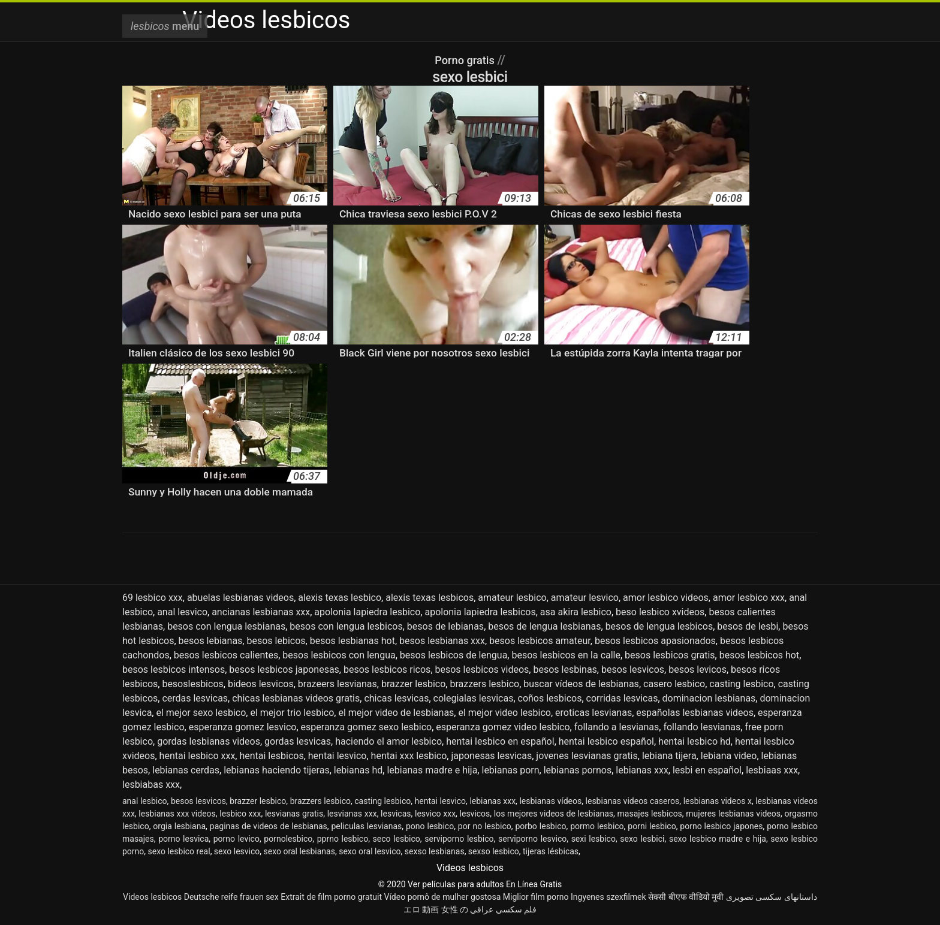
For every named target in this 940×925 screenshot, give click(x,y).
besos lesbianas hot (352, 640)
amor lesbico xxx (749, 597)
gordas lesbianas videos (208, 741)
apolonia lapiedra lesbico (367, 612)
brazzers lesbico (484, 684)
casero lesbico (674, 684)
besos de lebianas (445, 626)
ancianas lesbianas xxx (261, 612)
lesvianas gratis (294, 813)
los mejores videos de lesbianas (553, 813)
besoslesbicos (192, 684)
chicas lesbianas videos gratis (296, 698)
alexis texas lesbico (339, 597)
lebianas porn (510, 770)
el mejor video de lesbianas (396, 712)
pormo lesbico (596, 826)
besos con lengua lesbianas (226, 626)
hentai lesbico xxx (197, 755)
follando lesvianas (701, 727)
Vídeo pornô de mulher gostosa (442, 897)
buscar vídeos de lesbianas (581, 684)
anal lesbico (144, 801)
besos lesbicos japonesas (284, 669)
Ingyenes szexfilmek (608, 897)
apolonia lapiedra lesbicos (479, 612)
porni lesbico (652, 826)
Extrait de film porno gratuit (331, 897)
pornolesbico (288, 839)
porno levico (236, 839)
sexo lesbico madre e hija (717, 839)
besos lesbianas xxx (442, 640)
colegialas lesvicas (473, 698)
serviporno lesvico (532, 839)
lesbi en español (707, 770)
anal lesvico (182, 612)
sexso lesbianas (435, 851)
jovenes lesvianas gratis (586, 755)
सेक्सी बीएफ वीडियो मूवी (686, 897)
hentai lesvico (337, 755)
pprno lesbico (342, 839)
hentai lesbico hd (694, 741)
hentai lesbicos (271, 755)
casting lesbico (741, 684)
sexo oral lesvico (369, 851)
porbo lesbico (540, 826)
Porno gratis (466, 60)
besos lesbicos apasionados (655, 640)
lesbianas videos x (717, 801)
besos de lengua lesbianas (544, 626)
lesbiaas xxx (772, 770)
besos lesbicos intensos (173, 669)
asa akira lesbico (575, 612)
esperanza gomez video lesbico (503, 727)
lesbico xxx (240, 813)
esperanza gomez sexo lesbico (366, 727)
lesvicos (475, 813)
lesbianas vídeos (550, 801)
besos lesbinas (564, 669)
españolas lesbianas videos (695, 712)
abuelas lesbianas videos (240, 597)
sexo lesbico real (179, 851)
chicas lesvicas (396, 698)
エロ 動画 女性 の (435, 909)
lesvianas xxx (352, 813)
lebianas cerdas (185, 770)
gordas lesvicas (297, 741)
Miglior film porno (536, 897)
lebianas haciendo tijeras (276, 770)
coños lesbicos (550, 698)
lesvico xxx (435, 813)
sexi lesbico (593, 839)
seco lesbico (396, 839)
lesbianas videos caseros (633, 801)
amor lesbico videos (666, 597)
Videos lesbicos (152, 897)
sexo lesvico (237, 851)
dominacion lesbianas (709, 698)
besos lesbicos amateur (539, 640)
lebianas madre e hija (432, 770)
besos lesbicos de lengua (454, 655)
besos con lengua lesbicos (346, 626)
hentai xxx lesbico (409, 755)
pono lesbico (430, 826)
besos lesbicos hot (759, 655)
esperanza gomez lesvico (243, 727)
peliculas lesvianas (367, 826)
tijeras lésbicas (551, 851)
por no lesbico (484, 826)
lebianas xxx (642, 770)
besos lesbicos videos (482, 669)
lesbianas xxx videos (176, 813)
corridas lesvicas (622, 698)
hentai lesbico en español (500, 741)
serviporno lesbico (458, 839)
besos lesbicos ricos (387, 669)
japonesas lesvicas (491, 755)
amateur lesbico (512, 597)
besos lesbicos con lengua (338, 655)
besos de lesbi (747, 626)
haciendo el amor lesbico (388, 741)
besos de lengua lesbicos (659, 626)
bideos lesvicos (261, 684)
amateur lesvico (585, 597)
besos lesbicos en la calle (565, 655)
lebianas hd (358, 770)
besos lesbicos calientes (226, 655)
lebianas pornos (577, 770)
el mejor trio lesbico (292, 712)
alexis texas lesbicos (429, 597)
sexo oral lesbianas (299, 851)
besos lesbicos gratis (670, 655)
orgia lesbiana (179, 826)
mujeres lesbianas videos (733, 813)
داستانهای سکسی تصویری (771, 897)
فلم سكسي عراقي (503, 909)
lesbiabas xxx (151, 784)
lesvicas (396, 813)
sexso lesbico (493, 851)
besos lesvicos (632, 669)
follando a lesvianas (616, 727)
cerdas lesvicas (195, 698)
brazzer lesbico (413, 684)
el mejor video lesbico (504, 712)
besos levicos (697, 669)
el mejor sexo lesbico (201, 712)
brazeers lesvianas (337, 684)
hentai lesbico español (606, 741)
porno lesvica (183, 839)
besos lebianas (211, 640)
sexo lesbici (642, 839)
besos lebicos (275, 640)
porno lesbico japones (721, 826)
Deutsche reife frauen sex (231, 897)
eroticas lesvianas (593, 712)
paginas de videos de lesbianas (268, 826)
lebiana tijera (669, 755)
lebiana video (729, 755)
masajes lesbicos (649, 813)
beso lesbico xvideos (660, 612)
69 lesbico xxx (152, 597)
